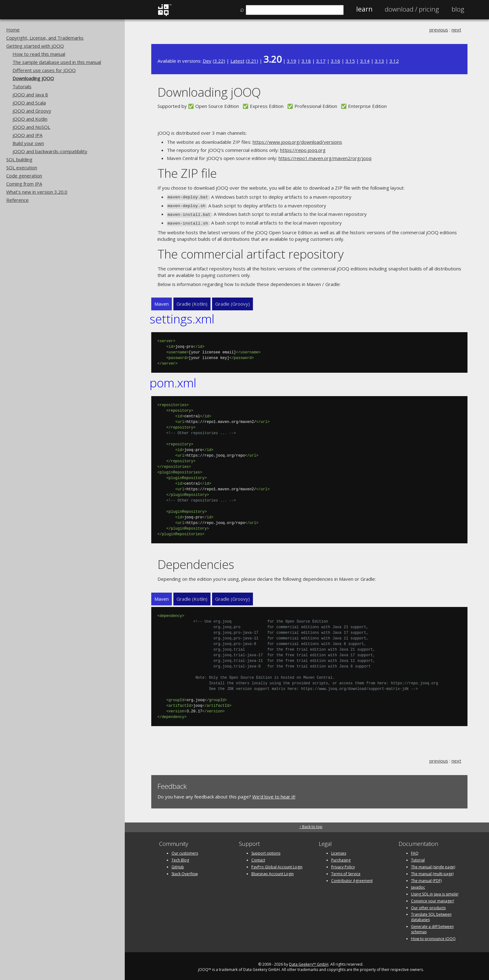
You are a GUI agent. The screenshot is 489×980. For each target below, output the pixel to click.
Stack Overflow (185, 871)
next (456, 30)
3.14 (365, 61)
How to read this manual (38, 54)
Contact (258, 858)
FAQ (415, 851)
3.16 (335, 61)
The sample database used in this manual (56, 62)
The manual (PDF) (426, 878)
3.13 (379, 61)
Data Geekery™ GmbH (308, 962)
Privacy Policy (343, 864)
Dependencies (195, 561)
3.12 (394, 61)
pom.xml (173, 380)
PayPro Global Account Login (277, 864)
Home (13, 30)
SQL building (19, 159)
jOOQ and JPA (27, 135)
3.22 (219, 61)
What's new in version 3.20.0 (36, 192)
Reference (17, 200)
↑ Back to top (310, 824)
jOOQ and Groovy (31, 111)
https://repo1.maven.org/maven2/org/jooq (324, 158)
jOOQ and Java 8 (30, 94)
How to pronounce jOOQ (433, 936)
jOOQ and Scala (29, 102)
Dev (207, 61)
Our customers (185, 851)
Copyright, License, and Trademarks (45, 38)
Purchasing (341, 858)
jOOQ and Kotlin (29, 119)
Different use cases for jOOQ (44, 70)
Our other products (428, 905)
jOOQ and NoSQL (31, 127)
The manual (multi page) (432, 871)
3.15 (350, 61)
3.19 (291, 61)
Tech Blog (180, 858)
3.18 (306, 61)
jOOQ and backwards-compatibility (49, 151)
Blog (458, 9)
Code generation (24, 175)
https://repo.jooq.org (303, 150)
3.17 (321, 61)
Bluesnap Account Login (272, 871)
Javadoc (418, 885)
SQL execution (21, 167)
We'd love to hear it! (273, 794)
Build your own (28, 143)
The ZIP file (187, 173)
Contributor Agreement (352, 878)
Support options (265, 851)
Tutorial (418, 858)
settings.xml (182, 316)
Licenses (338, 851)
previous (438, 30)
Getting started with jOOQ (35, 46)
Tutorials (21, 86)
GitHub (178, 864)
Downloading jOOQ (33, 78)
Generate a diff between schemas (432, 927)
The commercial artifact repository (250, 251)
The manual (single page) (433, 864)
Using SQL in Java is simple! (434, 892)
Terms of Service (346, 871)
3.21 (252, 61)
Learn (364, 9)
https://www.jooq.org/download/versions (297, 142)
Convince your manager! (432, 898)
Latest (237, 61)
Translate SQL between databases (431, 915)
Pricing (412, 9)
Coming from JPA (24, 184)
